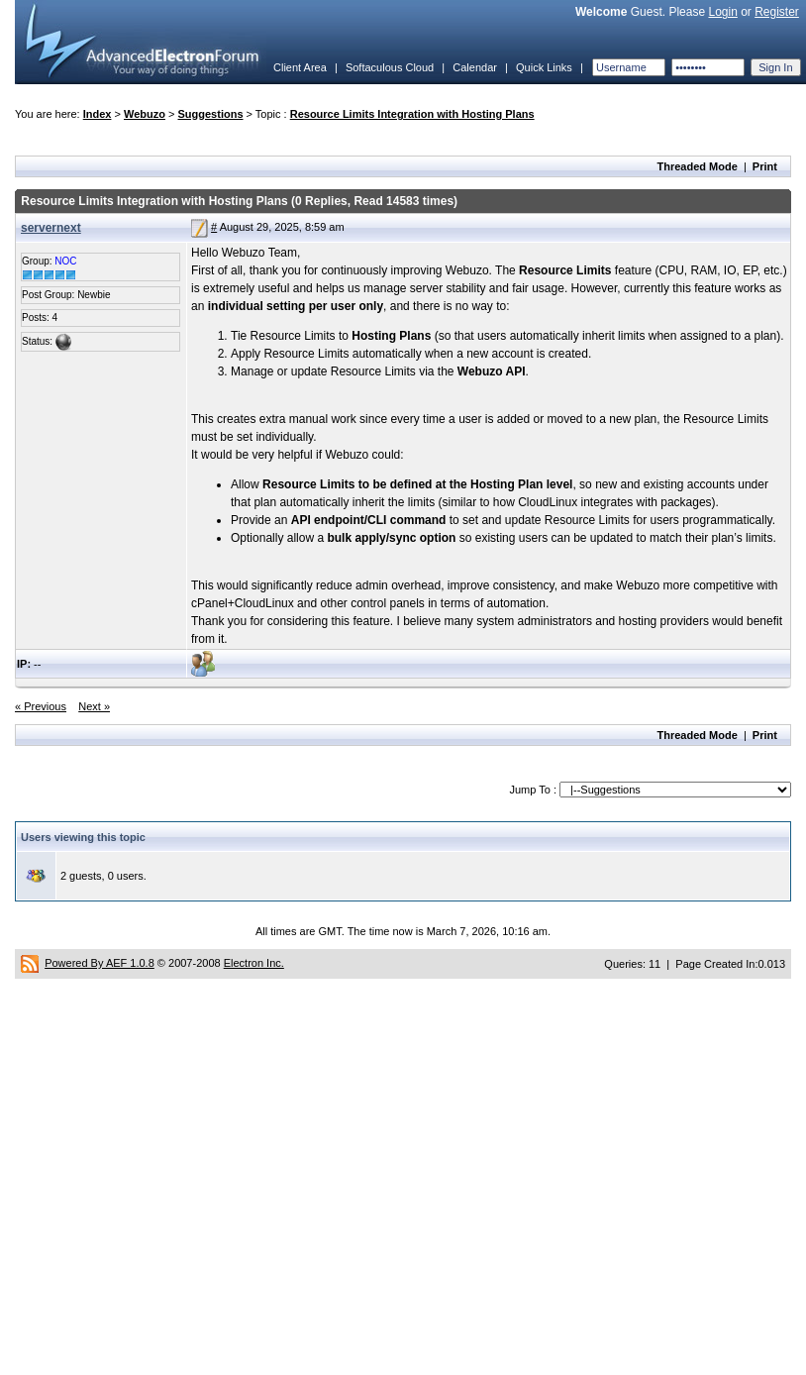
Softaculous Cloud (390, 67)
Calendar (475, 67)
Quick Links (544, 67)
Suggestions (211, 114)
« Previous (40, 706)
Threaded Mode (697, 166)
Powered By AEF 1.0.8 (99, 963)
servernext (51, 228)
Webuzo (144, 114)
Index (97, 114)
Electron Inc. (254, 963)
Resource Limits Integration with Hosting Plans (412, 114)
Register (777, 12)
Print (765, 166)
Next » (94, 706)
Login (722, 12)
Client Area (300, 67)
